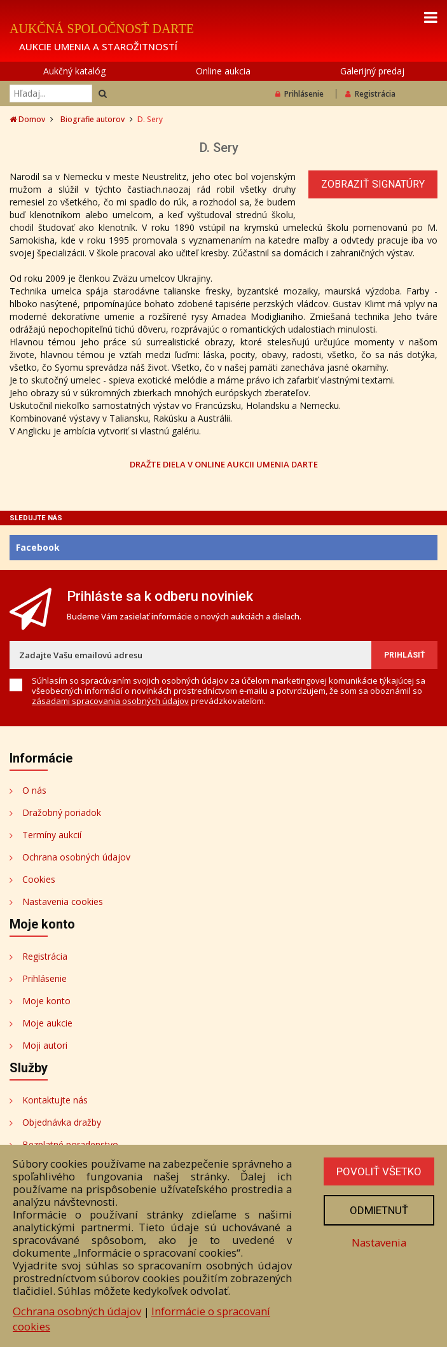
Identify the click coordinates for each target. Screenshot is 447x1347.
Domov (27, 119)
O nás (34, 790)
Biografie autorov (92, 119)
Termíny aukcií (51, 835)
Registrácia (370, 94)
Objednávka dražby (61, 1122)
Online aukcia (223, 71)
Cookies (38, 879)
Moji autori (44, 1045)
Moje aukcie (47, 1023)
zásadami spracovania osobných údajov (110, 701)
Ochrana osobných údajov (76, 857)
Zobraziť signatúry (373, 184)
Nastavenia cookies (62, 901)
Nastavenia (379, 1242)
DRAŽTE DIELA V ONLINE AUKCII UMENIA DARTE (224, 464)
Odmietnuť (379, 1210)
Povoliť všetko (379, 1171)
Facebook (38, 547)
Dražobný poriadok (61, 812)
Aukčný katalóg (74, 71)
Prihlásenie (299, 94)
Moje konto (46, 1001)
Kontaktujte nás (55, 1100)
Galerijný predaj (372, 71)
